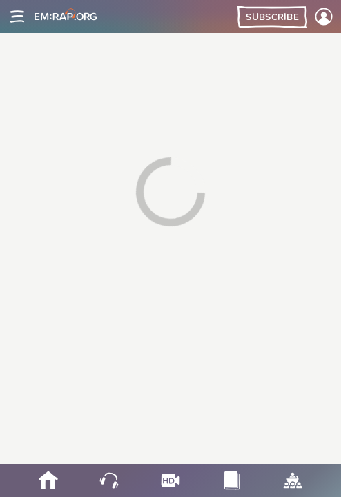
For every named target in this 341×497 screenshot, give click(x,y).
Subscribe (272, 17)
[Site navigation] (17, 16)
